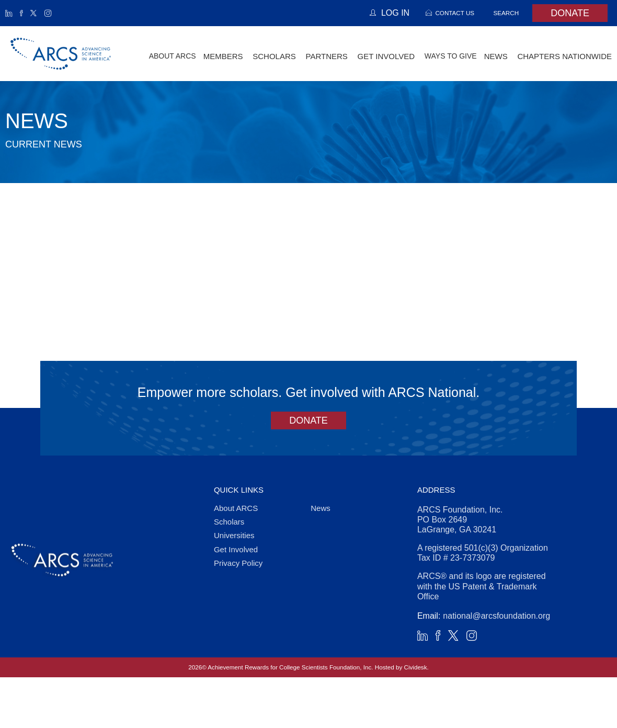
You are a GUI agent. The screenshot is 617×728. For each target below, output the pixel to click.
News (320, 508)
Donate (570, 13)
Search (506, 12)
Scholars (229, 521)
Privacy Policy (238, 563)
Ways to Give (451, 56)
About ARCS (172, 56)
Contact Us (454, 12)
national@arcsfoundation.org (496, 615)
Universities (234, 535)
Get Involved (236, 549)
